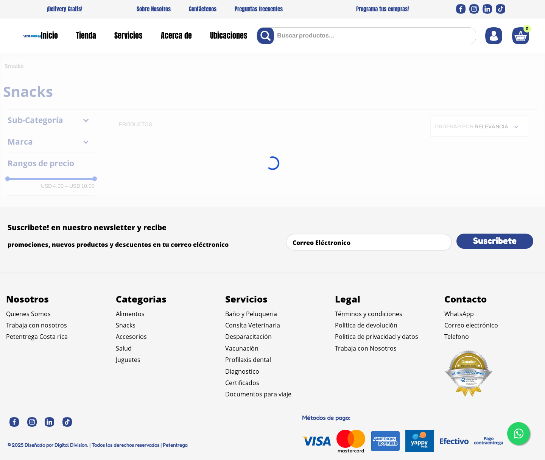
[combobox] (366, 35)
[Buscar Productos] (267, 36)
